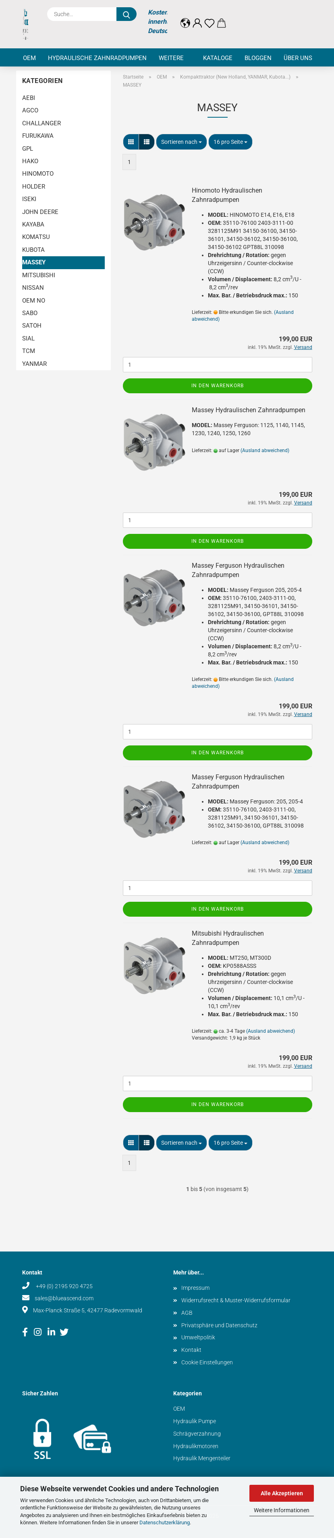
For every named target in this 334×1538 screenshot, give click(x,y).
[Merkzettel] (209, 17)
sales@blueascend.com (64, 1298)
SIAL (28, 338)
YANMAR (34, 363)
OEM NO (33, 300)
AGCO (30, 110)
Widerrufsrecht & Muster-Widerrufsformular (235, 1300)
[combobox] (181, 142)
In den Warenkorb (217, 385)
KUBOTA (33, 249)
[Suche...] (126, 14)
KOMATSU (36, 237)
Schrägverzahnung (197, 1433)
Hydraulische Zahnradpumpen (97, 58)
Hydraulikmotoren (195, 1446)
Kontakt (191, 1350)
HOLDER (33, 186)
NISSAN (33, 287)
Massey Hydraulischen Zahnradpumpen (248, 410)
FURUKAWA (38, 135)
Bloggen (258, 58)
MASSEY (34, 262)
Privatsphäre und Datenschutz (219, 1325)
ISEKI (29, 199)
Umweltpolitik (198, 1337)
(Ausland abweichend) (265, 450)
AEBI (28, 98)
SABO (29, 313)
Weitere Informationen (281, 1510)
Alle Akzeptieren (282, 1493)
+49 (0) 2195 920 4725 (64, 1286)
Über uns (298, 58)
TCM (28, 351)
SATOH (31, 325)
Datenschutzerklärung (164, 1522)
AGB (187, 1313)
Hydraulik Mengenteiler (201, 1458)
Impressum (195, 1288)
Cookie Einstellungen (207, 1362)
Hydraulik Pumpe (194, 1421)
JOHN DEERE (40, 212)
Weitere (171, 58)
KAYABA (33, 224)
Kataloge (217, 58)
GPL (27, 148)
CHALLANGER (41, 123)
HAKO (30, 161)
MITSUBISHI (38, 275)
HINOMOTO (38, 173)
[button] (185, 17)
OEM (29, 58)
